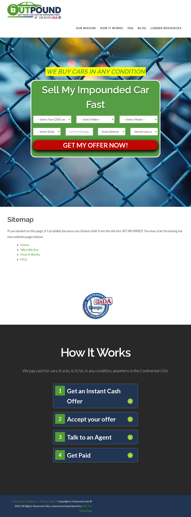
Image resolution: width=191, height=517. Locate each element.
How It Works (111, 28)
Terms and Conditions (25, 501)
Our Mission (86, 28)
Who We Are (29, 250)
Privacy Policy (48, 501)
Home (24, 245)
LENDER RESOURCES (166, 28)
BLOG (142, 28)
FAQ (130, 28)
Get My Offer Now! (95, 145)
